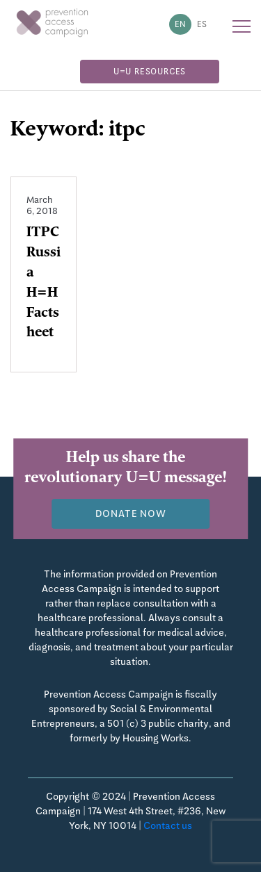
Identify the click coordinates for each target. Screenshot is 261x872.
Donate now (130, 513)
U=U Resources (149, 71)
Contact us (167, 825)
